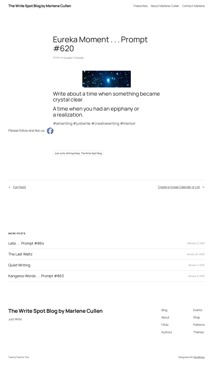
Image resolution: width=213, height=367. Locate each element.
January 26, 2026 (196, 254)
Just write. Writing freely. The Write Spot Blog (78, 153)
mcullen (68, 57)
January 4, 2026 (196, 265)
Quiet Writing (19, 265)
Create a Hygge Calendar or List (179, 187)
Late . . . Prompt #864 (26, 243)
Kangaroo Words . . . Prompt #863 (36, 276)
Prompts (79, 57)
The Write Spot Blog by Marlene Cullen (39, 5)
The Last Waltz (20, 254)
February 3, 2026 (196, 243)
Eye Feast (19, 187)
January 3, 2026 (196, 276)
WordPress (199, 357)
